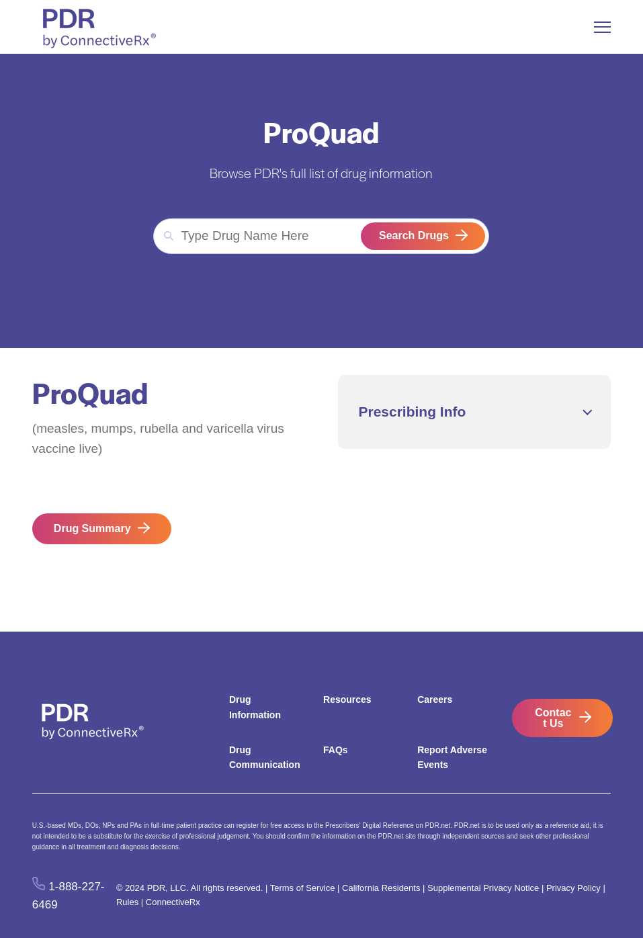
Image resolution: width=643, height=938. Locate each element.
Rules (127, 902)
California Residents (381, 888)
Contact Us (553, 718)
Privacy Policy (573, 888)
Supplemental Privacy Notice (483, 888)
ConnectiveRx (173, 902)
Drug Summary (92, 528)
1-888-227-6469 (68, 895)
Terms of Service (302, 888)
